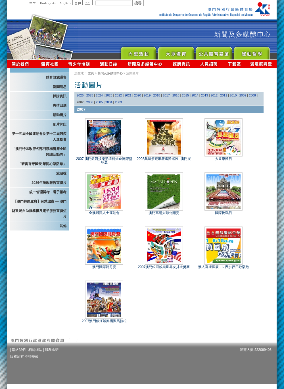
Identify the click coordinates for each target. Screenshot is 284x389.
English (65, 2)
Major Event (138, 51)
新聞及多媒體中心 (145, 63)
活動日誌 (108, 63)
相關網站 (35, 350)
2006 (89, 102)
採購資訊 (181, 63)
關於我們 (21, 63)
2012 (214, 95)
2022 (118, 95)
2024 (99, 95)
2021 (127, 95)
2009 (242, 95)
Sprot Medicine (251, 51)
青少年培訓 (79, 63)
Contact (87, 2)
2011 (223, 95)
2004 (108, 102)
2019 (147, 95)
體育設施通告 (56, 77)
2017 (166, 95)
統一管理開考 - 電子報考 (47, 192)
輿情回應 (59, 106)
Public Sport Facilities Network (214, 51)
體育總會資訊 (49, 63)
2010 (233, 95)
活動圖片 (59, 115)
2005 (99, 102)
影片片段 (59, 124)
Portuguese (48, 2)
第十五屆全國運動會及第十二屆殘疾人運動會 (39, 136)
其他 (63, 226)
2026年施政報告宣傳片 (49, 183)
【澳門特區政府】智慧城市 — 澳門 (39, 201)
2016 (175, 95)
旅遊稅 (61, 173)
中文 (32, 2)
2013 (204, 95)
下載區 (234, 63)
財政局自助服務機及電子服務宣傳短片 (39, 214)
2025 (89, 95)
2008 (252, 95)
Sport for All (176, 51)
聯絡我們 (19, 350)
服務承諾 (52, 350)
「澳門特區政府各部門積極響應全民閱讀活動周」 (39, 152)
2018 (156, 95)
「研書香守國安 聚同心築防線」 (42, 164)
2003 (118, 102)
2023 (108, 95)
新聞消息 (59, 87)
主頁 (77, 2)
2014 (194, 95)
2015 (185, 95)
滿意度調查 (261, 63)
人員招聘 (208, 63)
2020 (137, 95)
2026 (80, 95)
